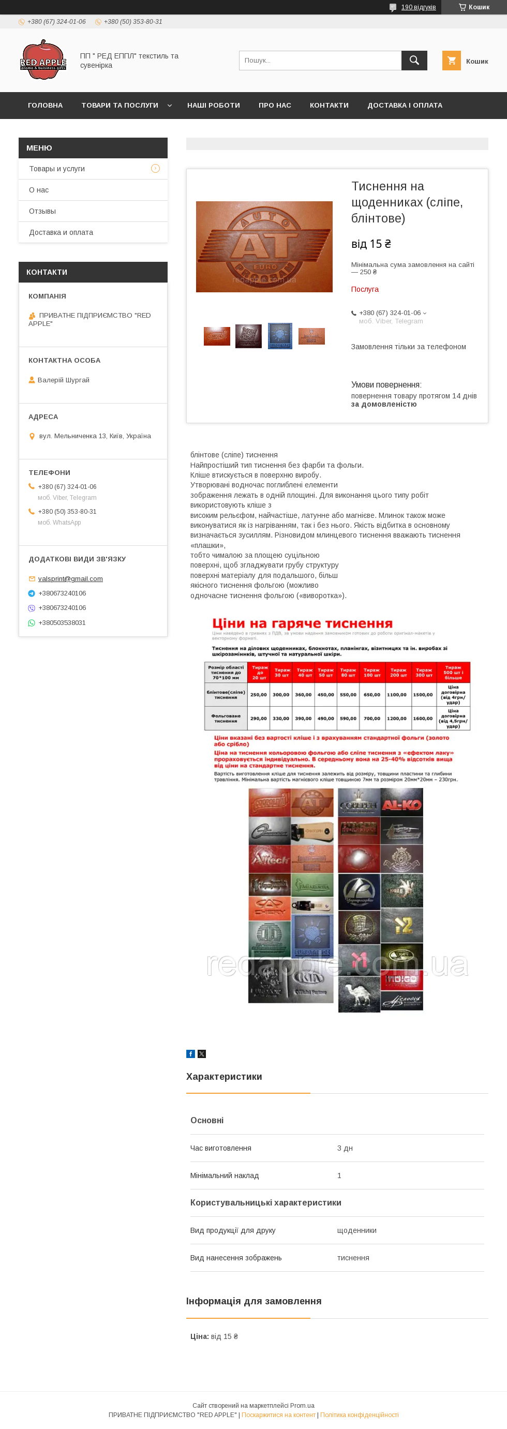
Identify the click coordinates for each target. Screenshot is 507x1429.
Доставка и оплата (61, 232)
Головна (45, 105)
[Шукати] (414, 60)
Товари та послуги (119, 105)
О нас (39, 190)
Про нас (275, 105)
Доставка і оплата (404, 105)
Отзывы (42, 211)
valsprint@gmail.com (70, 579)
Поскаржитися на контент (279, 1415)
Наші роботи (213, 105)
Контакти (329, 105)
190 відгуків (418, 7)
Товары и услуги (57, 169)
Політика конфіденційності (359, 1415)
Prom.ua (302, 1405)
